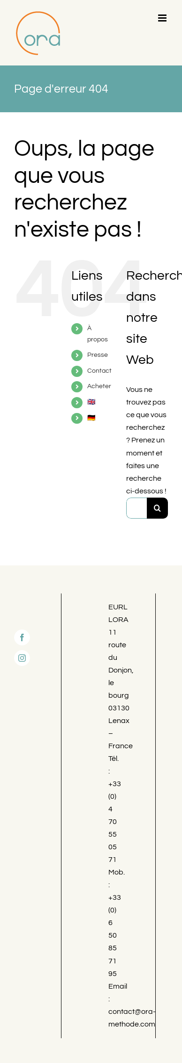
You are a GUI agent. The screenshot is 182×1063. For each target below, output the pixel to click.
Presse (97, 355)
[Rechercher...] (136, 508)
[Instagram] (22, 658)
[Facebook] (22, 637)
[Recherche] (157, 508)
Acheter (99, 386)
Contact (99, 371)
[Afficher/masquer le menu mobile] (163, 18)
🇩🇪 (91, 418)
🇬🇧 (91, 402)
